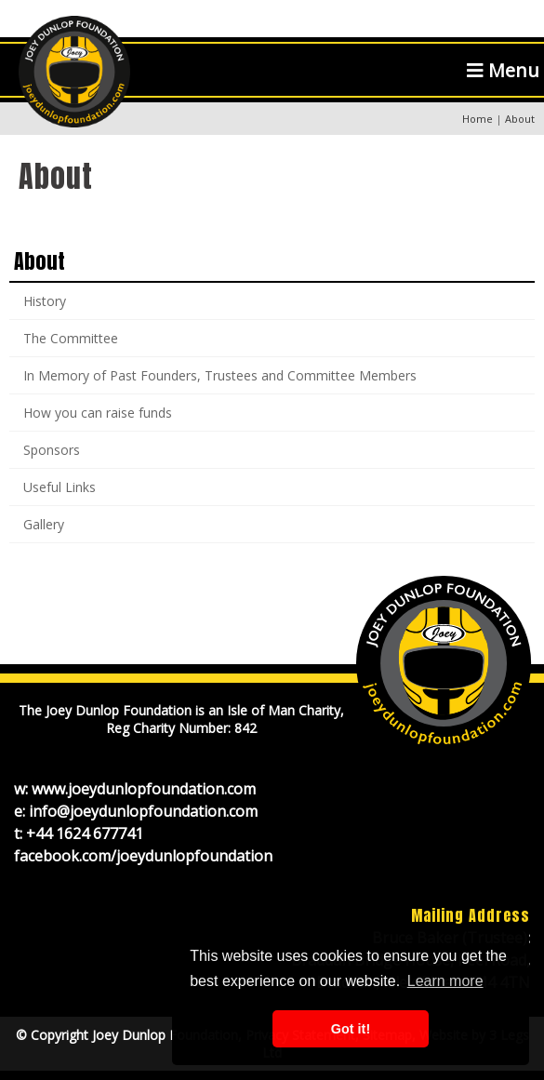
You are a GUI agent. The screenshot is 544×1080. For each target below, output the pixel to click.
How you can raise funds (97, 412)
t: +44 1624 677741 (78, 833)
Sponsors (51, 450)
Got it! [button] (350, 1028)
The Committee (70, 338)
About (39, 261)
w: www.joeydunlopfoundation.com (135, 789)
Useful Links (59, 487)
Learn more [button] (445, 981)
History (44, 301)
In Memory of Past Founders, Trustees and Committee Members (220, 375)
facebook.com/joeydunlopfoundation (143, 856)
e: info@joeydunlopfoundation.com (136, 811)
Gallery (43, 524)
